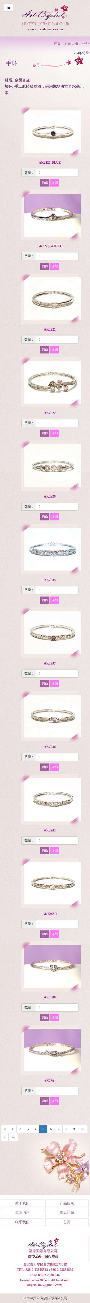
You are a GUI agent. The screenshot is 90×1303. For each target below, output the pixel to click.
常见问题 (67, 1213)
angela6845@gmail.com (44, 1285)
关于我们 (22, 1203)
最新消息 (22, 1213)
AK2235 (50, 580)
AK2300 (50, 997)
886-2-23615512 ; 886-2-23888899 (49, 1270)
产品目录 (71, 43)
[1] (57, 173)
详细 (55, 182)
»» (13, 1137)
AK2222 (50, 413)
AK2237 (50, 663)
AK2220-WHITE (49, 246)
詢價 (45, 182)
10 (82, 1129)
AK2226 (50, 496)
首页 (57, 43)
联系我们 (22, 1222)
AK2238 (50, 747)
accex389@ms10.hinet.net (50, 1280)
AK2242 (50, 830)
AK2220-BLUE (50, 162)
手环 (85, 43)
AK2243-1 (49, 914)
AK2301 (50, 1081)
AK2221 (50, 329)
